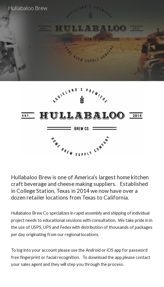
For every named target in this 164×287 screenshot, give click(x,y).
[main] (82, 221)
